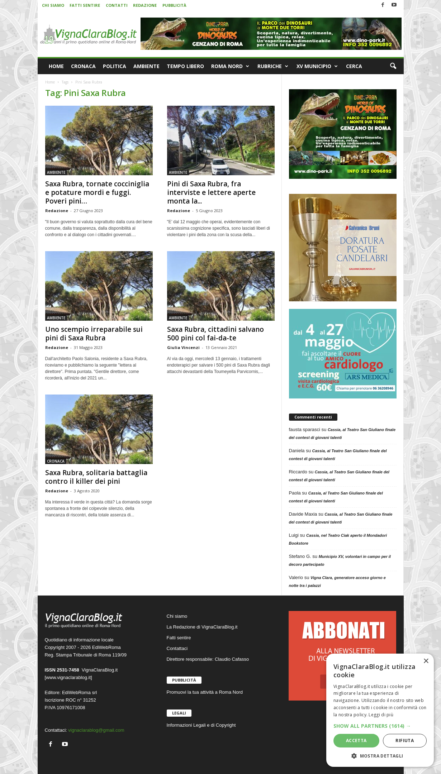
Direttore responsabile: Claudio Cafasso (208, 659)
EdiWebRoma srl (79, 692)
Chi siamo (177, 616)
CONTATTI (117, 5)
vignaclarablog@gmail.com (96, 730)
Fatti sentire (179, 637)
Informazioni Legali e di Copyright (201, 725)
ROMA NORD (230, 66)
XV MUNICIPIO (317, 66)
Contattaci (177, 648)
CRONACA (83, 66)
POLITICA (114, 66)
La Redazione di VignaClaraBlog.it (202, 627)
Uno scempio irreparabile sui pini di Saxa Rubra (94, 334)
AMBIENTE (146, 66)
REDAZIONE (145, 5)
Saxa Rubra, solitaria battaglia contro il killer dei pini (96, 477)
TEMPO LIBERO (185, 66)
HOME (56, 66)
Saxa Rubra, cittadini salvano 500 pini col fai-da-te (215, 334)
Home (50, 82)
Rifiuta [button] (404, 740)
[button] (393, 66)
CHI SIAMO (53, 5)
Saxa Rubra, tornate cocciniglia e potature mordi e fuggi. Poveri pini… (97, 192)
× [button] (425, 661)
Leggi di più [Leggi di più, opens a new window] (381, 715)
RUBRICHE (272, 66)
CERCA (354, 66)
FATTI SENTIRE (85, 5)
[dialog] (380, 710)
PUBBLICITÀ (174, 5)
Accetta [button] (356, 740)
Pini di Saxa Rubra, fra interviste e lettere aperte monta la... (211, 192)
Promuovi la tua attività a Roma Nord (205, 692)
